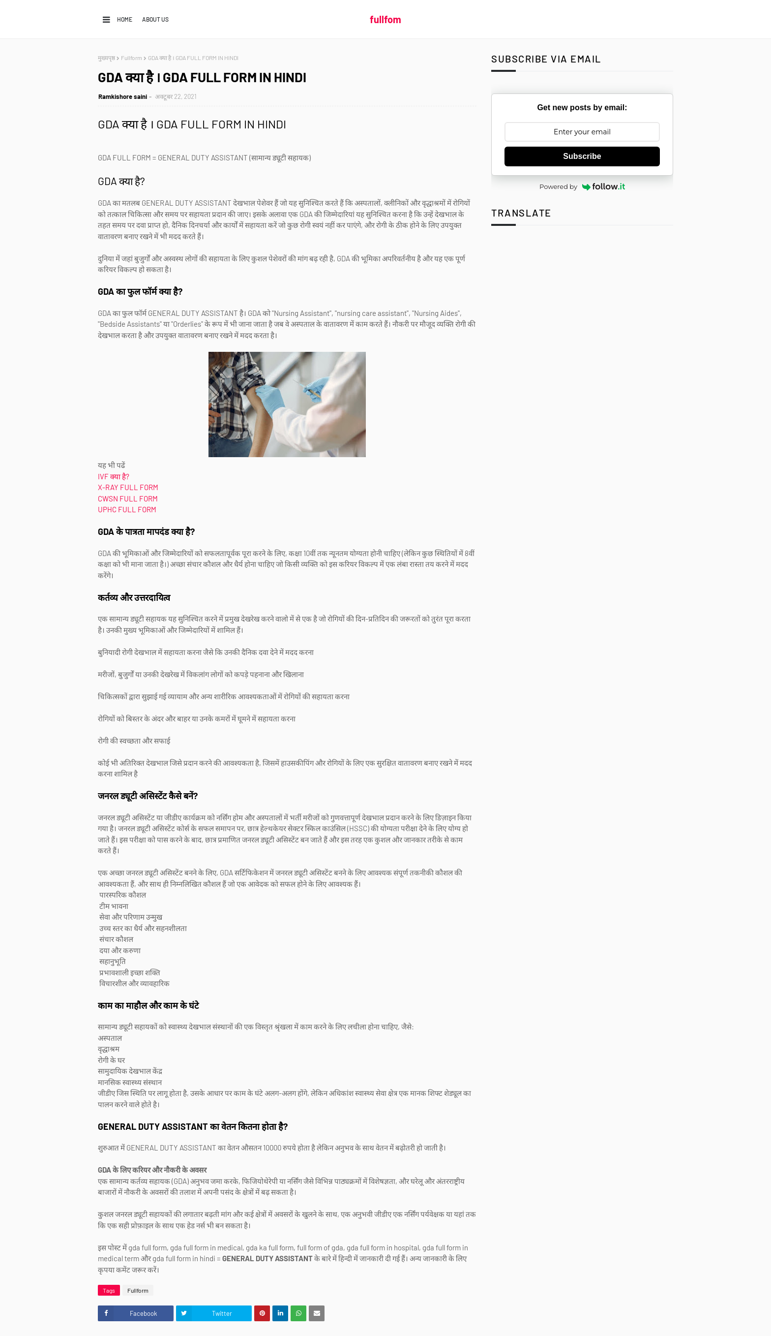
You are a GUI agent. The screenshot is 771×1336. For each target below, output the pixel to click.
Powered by (582, 186)
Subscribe (582, 156)
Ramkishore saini (122, 96)
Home (124, 19)
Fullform (131, 57)
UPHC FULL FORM (127, 509)
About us (155, 19)
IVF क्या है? (113, 476)
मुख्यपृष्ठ (106, 57)
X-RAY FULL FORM (129, 487)
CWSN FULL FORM (128, 498)
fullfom (385, 19)
